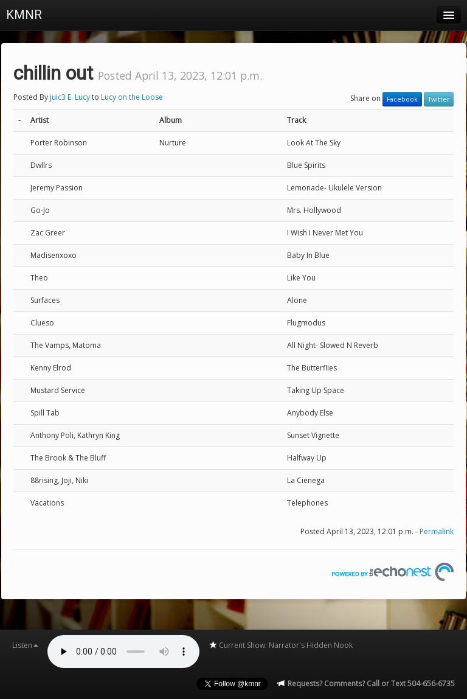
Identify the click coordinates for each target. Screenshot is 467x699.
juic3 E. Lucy (70, 97)
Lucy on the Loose (132, 97)
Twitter (438, 99)
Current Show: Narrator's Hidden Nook (281, 645)
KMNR (24, 14)
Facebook (402, 99)
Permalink (437, 531)
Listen (25, 645)
